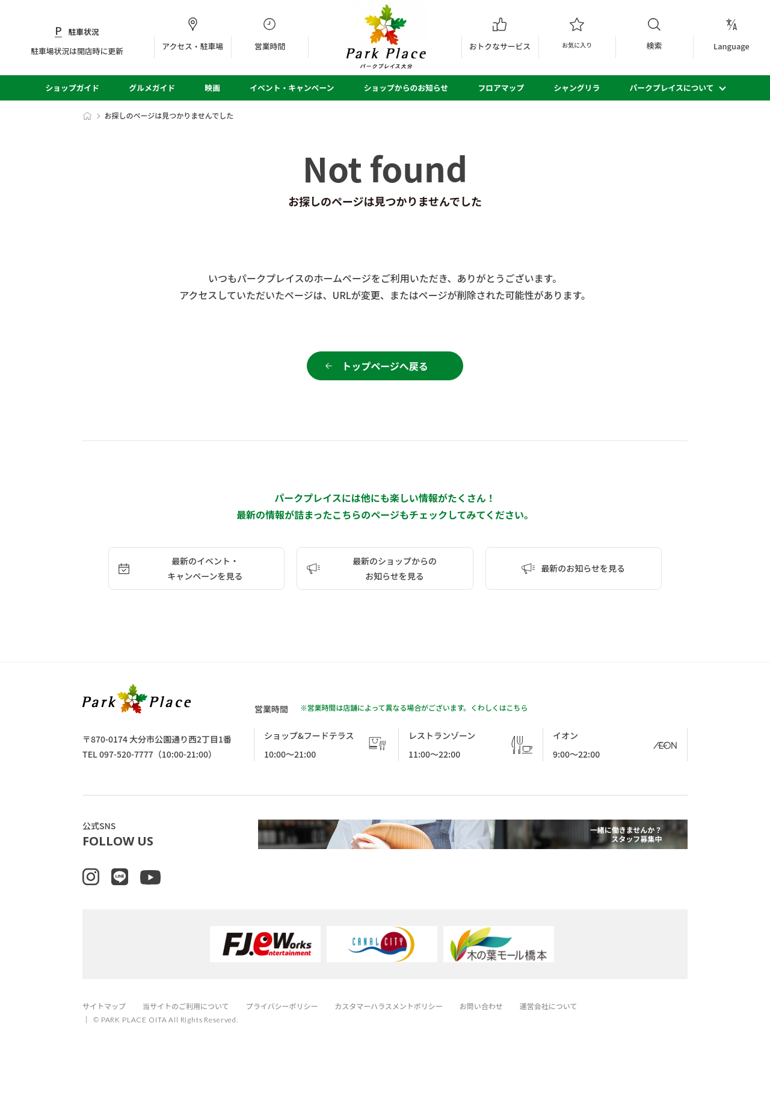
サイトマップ (105, 1025)
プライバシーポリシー (296, 1025)
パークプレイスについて (672, 87)
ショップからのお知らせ (406, 87)
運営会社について (580, 1025)
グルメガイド (152, 87)
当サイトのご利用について (193, 1025)
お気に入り (576, 34)
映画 (212, 87)
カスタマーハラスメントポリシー (409, 1025)
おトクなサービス (499, 34)
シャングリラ (576, 87)
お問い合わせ (508, 1025)
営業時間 (269, 34)
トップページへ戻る (385, 369)
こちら (517, 714)
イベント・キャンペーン (292, 87)
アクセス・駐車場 (192, 34)
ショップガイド (72, 87)
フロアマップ (501, 87)
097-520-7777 (126, 761)
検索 (653, 34)
